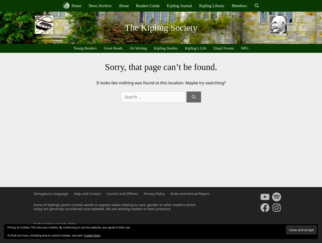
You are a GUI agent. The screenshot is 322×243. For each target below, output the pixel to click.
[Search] (193, 97)
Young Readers (85, 48)
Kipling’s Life (195, 48)
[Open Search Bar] (256, 6)
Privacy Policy (154, 193)
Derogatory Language (51, 193)
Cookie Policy (92, 235)
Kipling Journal (179, 6)
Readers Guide (148, 6)
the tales (44, 37)
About (124, 6)
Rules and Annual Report (189, 193)
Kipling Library (212, 6)
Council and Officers (122, 193)
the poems (278, 37)
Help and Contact (87, 193)
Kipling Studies (166, 48)
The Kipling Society (161, 28)
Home (72, 5)
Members (239, 6)
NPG (244, 48)
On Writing (138, 48)
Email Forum (224, 48)
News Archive (100, 6)
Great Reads (113, 48)
